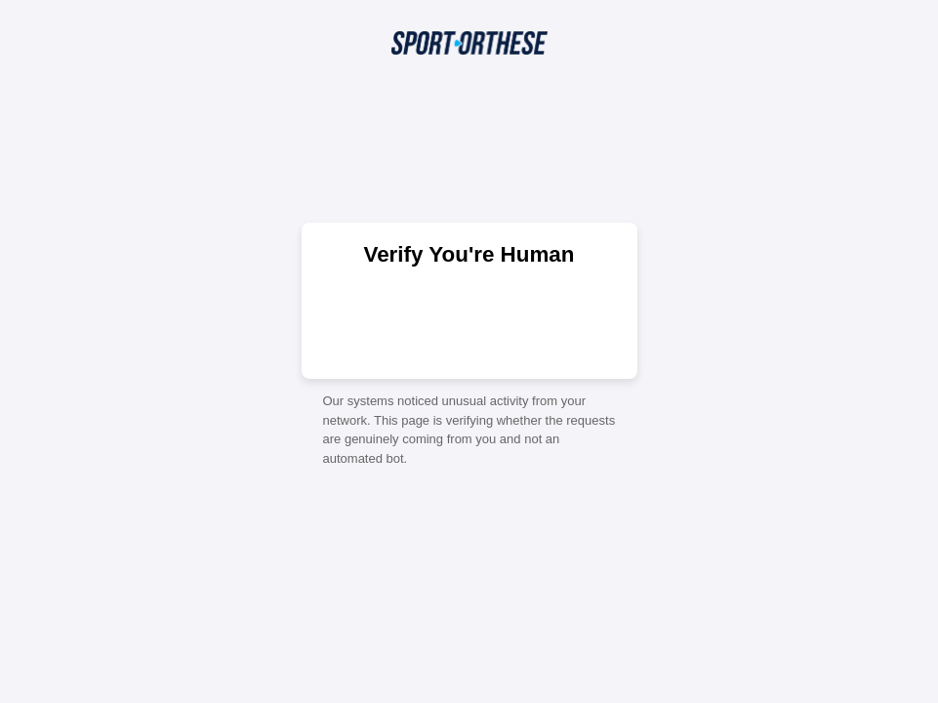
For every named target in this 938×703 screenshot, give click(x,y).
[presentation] (469, 321)
